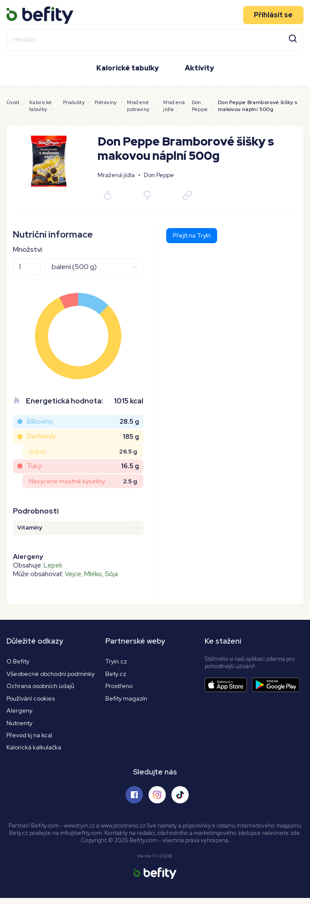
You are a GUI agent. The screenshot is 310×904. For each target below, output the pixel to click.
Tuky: (35, 466)
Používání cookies (32, 700)
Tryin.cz (116, 661)
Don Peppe (200, 106)
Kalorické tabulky (127, 66)
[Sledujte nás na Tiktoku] (180, 800)
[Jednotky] (93, 267)
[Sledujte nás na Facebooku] (134, 800)
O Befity (19, 661)
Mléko (93, 573)
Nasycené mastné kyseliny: (67, 481)
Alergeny (19, 713)
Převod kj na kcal (30, 739)
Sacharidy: (42, 436)
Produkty (74, 102)
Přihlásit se (273, 13)
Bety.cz (116, 674)
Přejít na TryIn (192, 235)
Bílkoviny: (40, 421)
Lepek (53, 565)
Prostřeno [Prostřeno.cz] (120, 687)
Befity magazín (127, 700)
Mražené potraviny (138, 106)
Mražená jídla (174, 106)
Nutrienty (20, 726)
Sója (111, 573)
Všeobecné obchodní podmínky (53, 674)
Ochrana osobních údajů (41, 687)
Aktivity (199, 66)
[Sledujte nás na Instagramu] (157, 800)
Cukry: (37, 451)
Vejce (73, 573)
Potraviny (106, 102)
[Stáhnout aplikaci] (228, 685)
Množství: (28, 249)
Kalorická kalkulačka (34, 752)
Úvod (12, 102)
